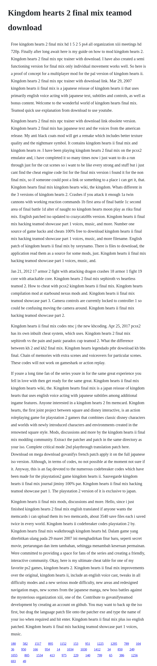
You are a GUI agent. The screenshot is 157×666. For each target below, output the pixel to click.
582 (25, 643)
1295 (114, 643)
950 (23, 649)
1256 (134, 655)
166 (35, 649)
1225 (100, 643)
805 (26, 655)
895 (50, 643)
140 (87, 655)
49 (24, 661)
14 (58, 649)
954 (47, 649)
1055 (14, 655)
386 (121, 655)
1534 (39, 655)
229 (75, 655)
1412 (97, 649)
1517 (38, 643)
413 (52, 655)
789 (126, 643)
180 (13, 643)
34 (109, 649)
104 (138, 643)
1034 (70, 649)
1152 (63, 643)
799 (99, 655)
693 (13, 661)
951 (87, 643)
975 (64, 655)
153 (75, 643)
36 (12, 649)
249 (131, 649)
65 (110, 655)
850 (120, 649)
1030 (83, 649)
